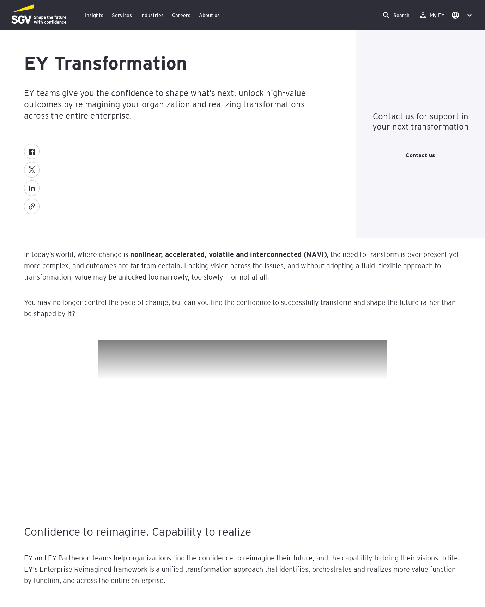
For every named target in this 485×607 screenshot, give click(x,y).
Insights (94, 15)
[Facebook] (32, 151)
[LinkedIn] (32, 188)
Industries (152, 15)
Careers (181, 15)
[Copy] (32, 206)
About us (209, 15)
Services (122, 15)
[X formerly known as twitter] (32, 170)
